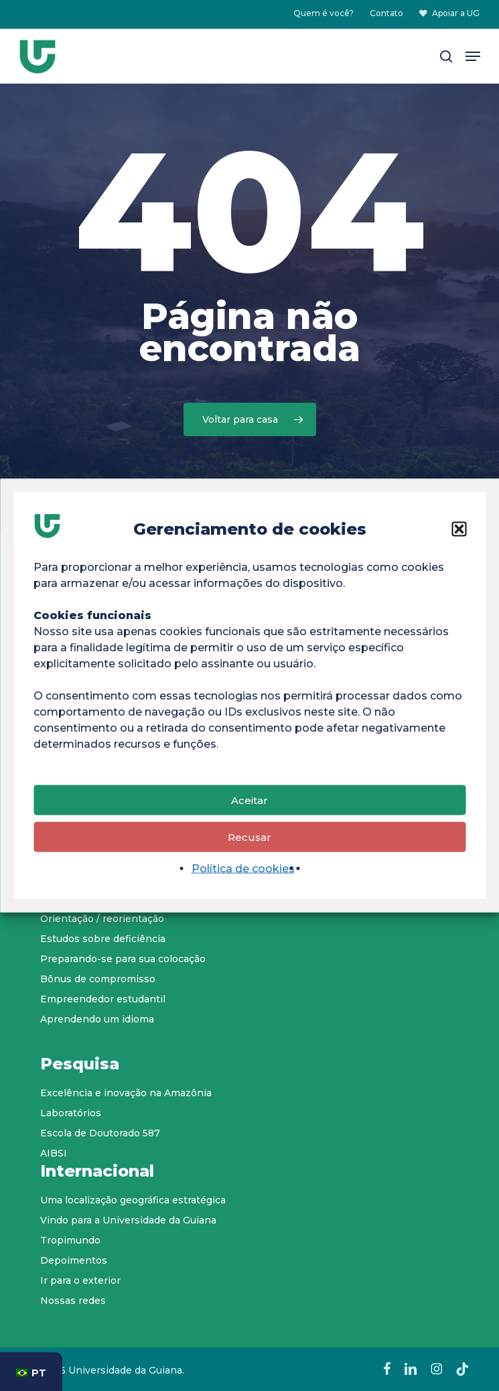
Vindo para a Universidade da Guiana (128, 1220)
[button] (459, 531)
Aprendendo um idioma (97, 1019)
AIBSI (53, 1153)
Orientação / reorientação (102, 919)
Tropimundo (70, 1240)
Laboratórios (70, 1113)
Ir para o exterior (80, 1280)
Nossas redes (73, 1301)
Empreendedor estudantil (102, 999)
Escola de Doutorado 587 (100, 1133)
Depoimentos (73, 1260)
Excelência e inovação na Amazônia (126, 1093)
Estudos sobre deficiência (102, 939)
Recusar (249, 838)
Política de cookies (243, 870)
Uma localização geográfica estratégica (133, 1200)
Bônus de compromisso (97, 979)
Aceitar (249, 801)
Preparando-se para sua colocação (123, 959)
